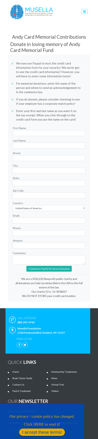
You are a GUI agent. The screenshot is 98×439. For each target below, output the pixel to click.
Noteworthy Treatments (64, 371)
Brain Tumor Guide (22, 378)
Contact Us (18, 384)
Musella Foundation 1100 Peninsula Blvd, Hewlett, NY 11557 (38, 330)
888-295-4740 (53, 320)
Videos (55, 390)
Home (15, 371)
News (54, 378)
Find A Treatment (21, 390)
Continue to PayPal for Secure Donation (49, 268)
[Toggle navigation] (84, 11)
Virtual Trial (57, 384)
